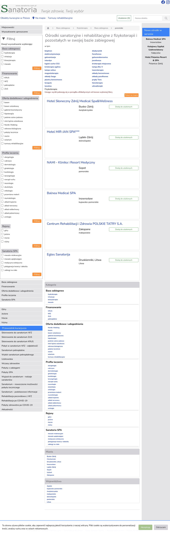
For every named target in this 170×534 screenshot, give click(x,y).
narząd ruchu (9, 179)
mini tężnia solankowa (13, 121)
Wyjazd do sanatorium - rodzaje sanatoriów (17, 378)
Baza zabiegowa (9, 282)
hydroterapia (9, 53)
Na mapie (39, 18)
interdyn (48, 60)
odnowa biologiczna (12, 128)
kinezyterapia (9, 60)
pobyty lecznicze (11, 132)
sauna (6, 136)
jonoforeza (96, 60)
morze (7, 238)
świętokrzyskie (52, 491)
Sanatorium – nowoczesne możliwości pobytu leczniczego (20, 386)
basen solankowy (11, 106)
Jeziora (5, 313)
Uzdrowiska (7, 359)
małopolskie (51, 494)
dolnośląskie (51, 497)
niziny (6, 241)
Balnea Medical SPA (61, 193)
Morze (4, 318)
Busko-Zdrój (51, 456)
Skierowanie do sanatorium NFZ (17, 332)
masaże (7, 64)
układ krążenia (10, 202)
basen (6, 102)
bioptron (48, 51)
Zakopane (50, 475)
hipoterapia (9, 113)
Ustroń (49, 472)
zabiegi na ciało (10, 270)
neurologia (8, 183)
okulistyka (8, 187)
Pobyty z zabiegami (11, 367)
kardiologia (9, 172)
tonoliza (48, 86)
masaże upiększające (13, 259)
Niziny (4, 322)
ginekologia (9, 168)
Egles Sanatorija (58, 254)
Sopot (49, 470)
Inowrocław (51, 464)
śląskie (49, 486)
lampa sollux (50, 70)
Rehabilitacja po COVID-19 (14, 400)
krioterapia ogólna (52, 67)
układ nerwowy (10, 205)
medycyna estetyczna (13, 262)
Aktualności (7, 409)
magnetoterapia (51, 73)
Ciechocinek (51, 459)
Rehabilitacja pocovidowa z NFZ (17, 396)
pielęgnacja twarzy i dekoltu (16, 266)
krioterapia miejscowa (101, 63)
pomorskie (51, 499)
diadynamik (97, 51)
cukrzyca (8, 161)
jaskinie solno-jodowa (13, 117)
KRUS (6, 77)
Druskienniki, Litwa (54, 462)
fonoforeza (96, 54)
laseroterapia (97, 70)
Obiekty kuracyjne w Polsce (15, 18)
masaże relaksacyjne (12, 255)
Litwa (49, 502)
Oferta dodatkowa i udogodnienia (17, 290)
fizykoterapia (82, 28)
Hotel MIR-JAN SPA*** (63, 132)
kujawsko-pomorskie (54, 489)
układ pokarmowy (11, 213)
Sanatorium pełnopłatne (13, 350)
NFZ (6, 81)
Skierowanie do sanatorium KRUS (18, 341)
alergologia (9, 157)
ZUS (6, 89)
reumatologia (9, 198)
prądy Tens (96, 79)
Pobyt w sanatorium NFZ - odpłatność (20, 345)
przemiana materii (11, 194)
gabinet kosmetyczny (13, 110)
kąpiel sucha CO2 (52, 63)
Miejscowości (8, 27)
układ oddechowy (11, 209)
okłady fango (50, 76)
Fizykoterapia (51, 89)
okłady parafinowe (100, 76)
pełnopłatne (9, 85)
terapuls (48, 83)
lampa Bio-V (97, 67)
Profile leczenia (9, 295)
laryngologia (9, 176)
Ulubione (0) (124, 18)
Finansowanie (8, 286)
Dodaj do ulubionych (123, 106)
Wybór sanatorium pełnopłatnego (18, 354)
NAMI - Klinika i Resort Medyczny (71, 162)
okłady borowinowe (100, 73)
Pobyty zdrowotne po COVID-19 (17, 405)
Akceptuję (145, 527)
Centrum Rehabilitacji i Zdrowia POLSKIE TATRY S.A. (85, 224)
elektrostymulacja (52, 54)
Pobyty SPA (7, 372)
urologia (7, 217)
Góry (4, 309)
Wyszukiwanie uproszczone (15, 31)
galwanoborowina (100, 57)
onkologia (8, 190)
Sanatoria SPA (8, 299)
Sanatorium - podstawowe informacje (19, 391)
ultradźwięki (97, 86)
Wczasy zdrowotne (11, 363)
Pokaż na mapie (131, 95)
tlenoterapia (97, 83)
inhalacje (8, 56)
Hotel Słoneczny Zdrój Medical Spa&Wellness (80, 101)
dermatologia (9, 164)
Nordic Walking (10, 125)
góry (6, 230)
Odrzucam (161, 527)
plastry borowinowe (53, 79)
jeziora (7, 234)
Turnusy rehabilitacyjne (60, 18)
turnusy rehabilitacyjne (13, 143)
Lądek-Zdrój (51, 467)
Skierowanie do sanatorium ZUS (17, 337)
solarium (8, 140)
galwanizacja (50, 57)
